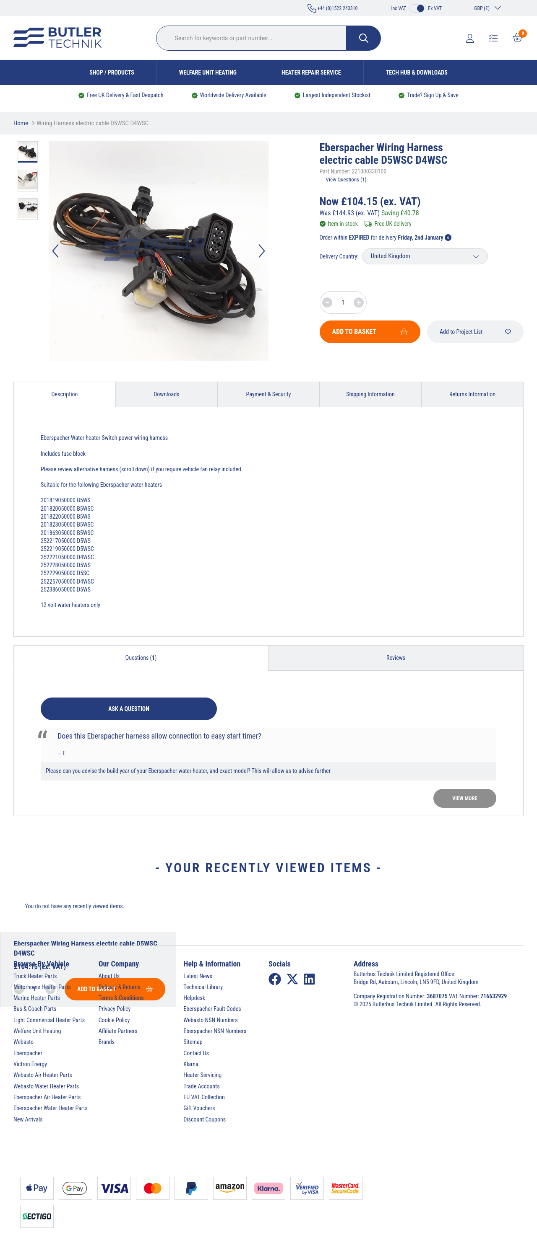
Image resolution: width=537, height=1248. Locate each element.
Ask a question (128, 708)
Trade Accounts (201, 1086)
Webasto (23, 1042)
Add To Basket (370, 332)
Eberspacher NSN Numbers (214, 1031)
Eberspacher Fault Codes (212, 1008)
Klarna (190, 1064)
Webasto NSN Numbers (210, 1020)
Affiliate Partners (118, 1031)
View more (464, 798)
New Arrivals (28, 1119)
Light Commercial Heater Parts (49, 1020)
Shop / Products (111, 72)
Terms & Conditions (121, 998)
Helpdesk (194, 998)
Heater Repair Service (311, 72)
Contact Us (196, 1053)
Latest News (197, 976)
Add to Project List (475, 331)
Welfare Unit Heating (208, 72)
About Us (109, 976)
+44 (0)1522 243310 (333, 8)
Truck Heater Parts (35, 976)
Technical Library (203, 987)
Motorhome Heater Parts (42, 987)
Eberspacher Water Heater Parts (50, 1108)
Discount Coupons (204, 1119)
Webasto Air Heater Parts (42, 1075)
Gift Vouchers (199, 1108)
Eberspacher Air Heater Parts (47, 1097)
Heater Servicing (202, 1075)
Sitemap (192, 1042)
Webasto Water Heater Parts (46, 1086)
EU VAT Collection (203, 1097)
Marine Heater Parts (36, 998)
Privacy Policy (115, 1008)
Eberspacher (27, 1053)
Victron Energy (30, 1064)
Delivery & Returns (120, 987)
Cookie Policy (114, 1020)
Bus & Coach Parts (34, 1008)
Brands (107, 1042)
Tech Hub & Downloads (417, 72)
